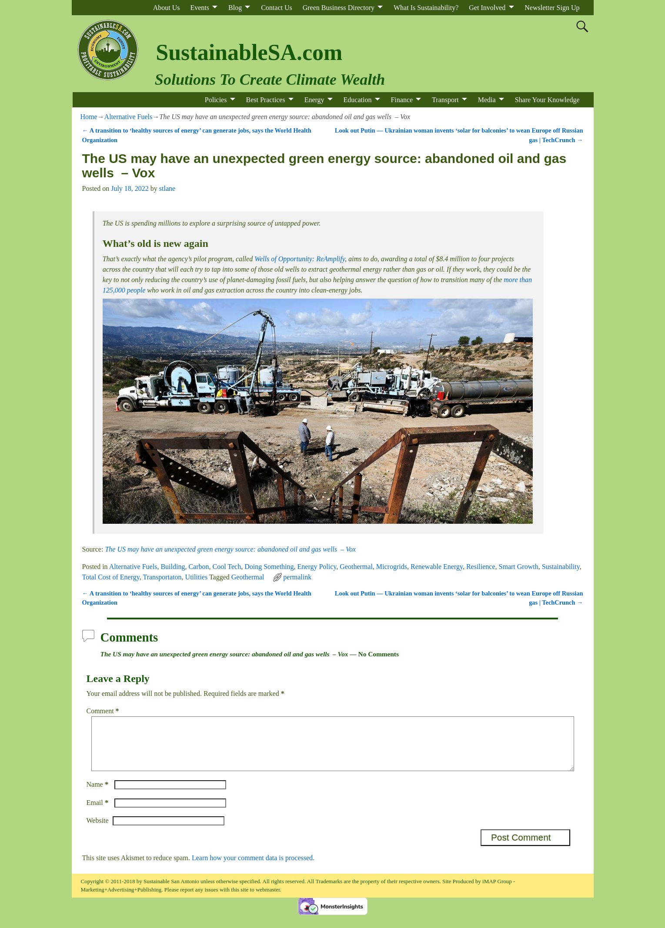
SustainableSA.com (249, 52)
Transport (445, 99)
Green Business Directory (338, 7)
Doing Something (269, 566)
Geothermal (356, 566)
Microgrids (391, 566)
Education (358, 99)
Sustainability (561, 566)
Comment (104, 711)
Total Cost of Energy (111, 577)
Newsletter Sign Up (552, 7)
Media (487, 99)
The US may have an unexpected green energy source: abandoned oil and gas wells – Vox (230, 549)
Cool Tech (227, 566)
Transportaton (162, 577)
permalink (297, 577)
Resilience (480, 566)
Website (98, 831)
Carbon (198, 566)
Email (98, 813)
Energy (314, 99)
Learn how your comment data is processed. (253, 868)
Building (172, 566)
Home (88, 116)
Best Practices (265, 99)
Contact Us (276, 7)
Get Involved (487, 7)
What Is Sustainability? (426, 7)
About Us (166, 7)
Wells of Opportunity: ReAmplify (299, 259)
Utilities (196, 577)
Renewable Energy (437, 566)
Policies (216, 99)
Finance (402, 99)
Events (199, 7)
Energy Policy (317, 566)
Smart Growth (518, 566)
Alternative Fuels (128, 116)
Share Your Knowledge (547, 99)
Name (98, 794)
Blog (235, 7)
